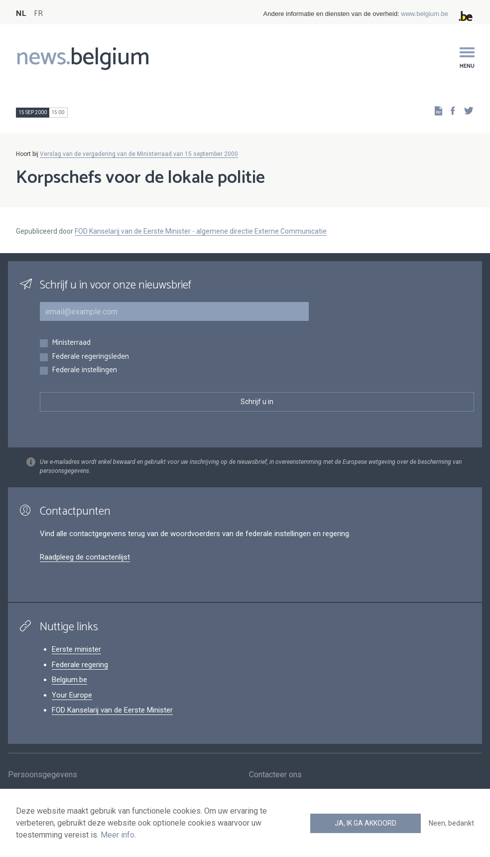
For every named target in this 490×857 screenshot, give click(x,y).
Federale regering (80, 664)
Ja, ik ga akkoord (365, 823)
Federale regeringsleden (90, 357)
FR (38, 13)
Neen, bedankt (451, 823)
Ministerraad (71, 343)
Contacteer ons (275, 775)
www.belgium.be (424, 13)
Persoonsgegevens (42, 775)
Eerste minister (76, 649)
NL (21, 13)
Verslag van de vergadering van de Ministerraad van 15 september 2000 (139, 153)
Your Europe (72, 695)
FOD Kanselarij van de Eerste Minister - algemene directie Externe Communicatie (201, 231)
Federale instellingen (84, 370)
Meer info (117, 835)
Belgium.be (69, 679)
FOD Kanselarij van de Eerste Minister (112, 710)
